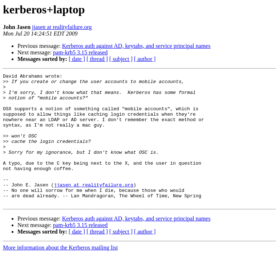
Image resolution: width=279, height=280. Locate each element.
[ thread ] (97, 59)
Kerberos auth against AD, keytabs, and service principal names (136, 46)
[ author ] (145, 59)
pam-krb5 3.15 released (80, 52)
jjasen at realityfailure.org (62, 27)
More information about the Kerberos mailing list (60, 274)
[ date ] (77, 59)
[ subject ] (121, 59)
